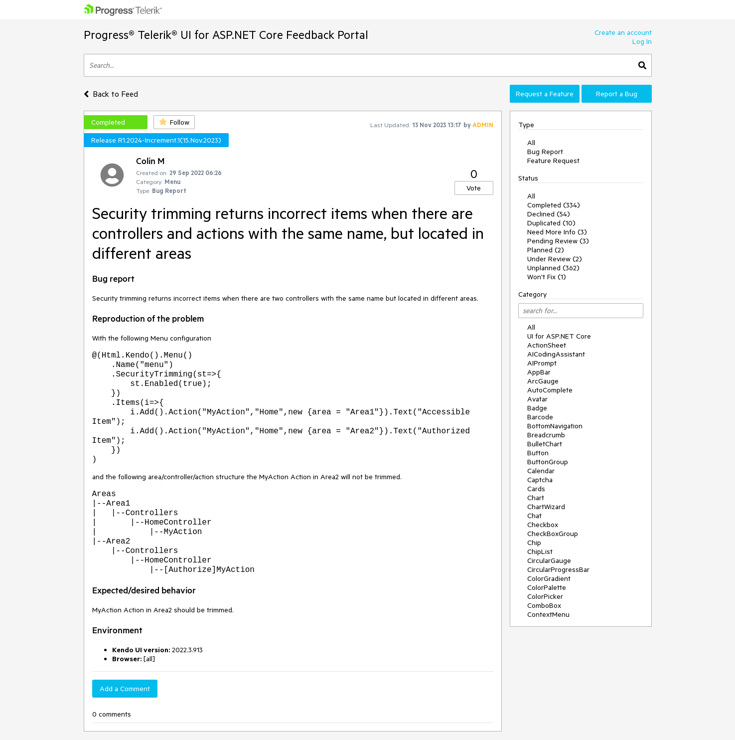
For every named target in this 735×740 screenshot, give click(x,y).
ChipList (540, 551)
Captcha (540, 479)
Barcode (540, 416)
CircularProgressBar (558, 569)
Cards (536, 488)
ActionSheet (546, 345)
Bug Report (545, 151)
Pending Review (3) (558, 240)
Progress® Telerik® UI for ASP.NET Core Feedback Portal (226, 34)
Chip (534, 542)
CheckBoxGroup (552, 533)
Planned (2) (545, 249)
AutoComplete (550, 389)
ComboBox (544, 605)
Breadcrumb (546, 434)
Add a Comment (125, 688)
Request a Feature (545, 93)
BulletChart (544, 443)
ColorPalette (546, 587)
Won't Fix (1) (546, 276)
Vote (473, 188)
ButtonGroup (547, 461)
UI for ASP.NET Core (559, 336)
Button (538, 452)
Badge (537, 407)
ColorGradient (549, 578)
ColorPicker (545, 596)
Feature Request (553, 160)
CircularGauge (549, 560)
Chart (535, 497)
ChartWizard (546, 506)
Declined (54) (548, 213)
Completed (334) (553, 204)
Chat (534, 515)
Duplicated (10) (551, 222)
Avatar (537, 398)
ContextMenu (548, 614)
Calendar (541, 470)
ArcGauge (543, 380)
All (531, 142)
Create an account (623, 32)
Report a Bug (616, 93)
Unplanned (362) (553, 267)
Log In (642, 41)
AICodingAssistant (556, 354)
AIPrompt (542, 363)
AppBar (539, 372)
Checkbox (542, 524)
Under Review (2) (554, 258)
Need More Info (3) (557, 231)
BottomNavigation (555, 425)
